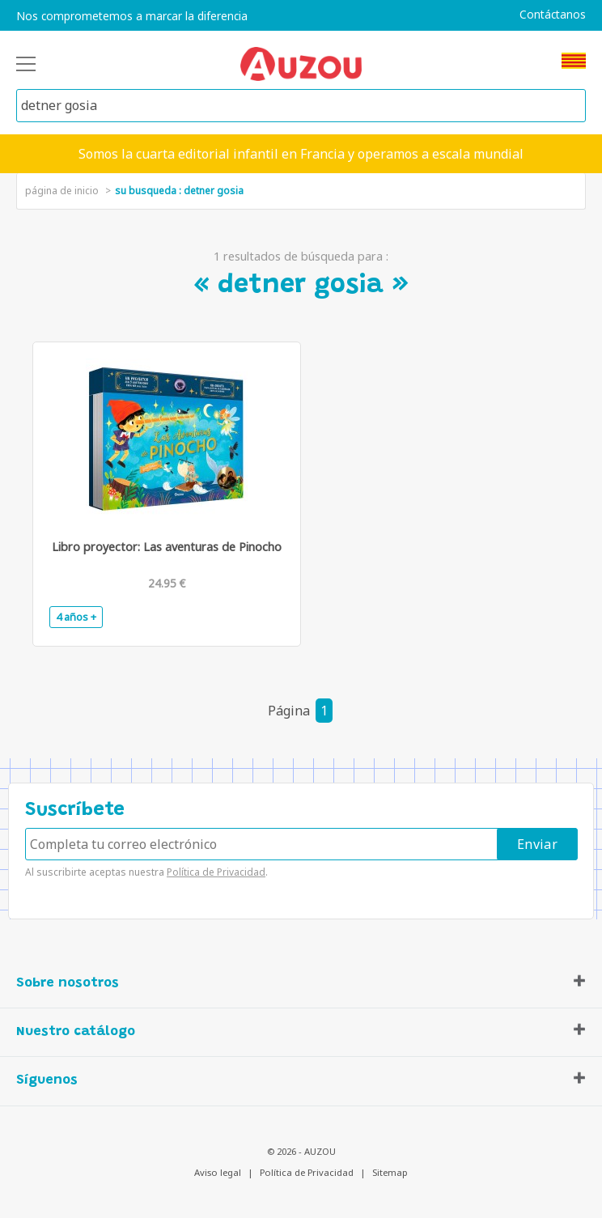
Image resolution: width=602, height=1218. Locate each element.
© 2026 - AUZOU (301, 1151)
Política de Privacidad (216, 872)
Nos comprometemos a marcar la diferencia (132, 16)
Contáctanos (552, 14)
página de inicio (62, 190)
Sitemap (390, 1172)
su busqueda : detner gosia (179, 190)
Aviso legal (217, 1172)
